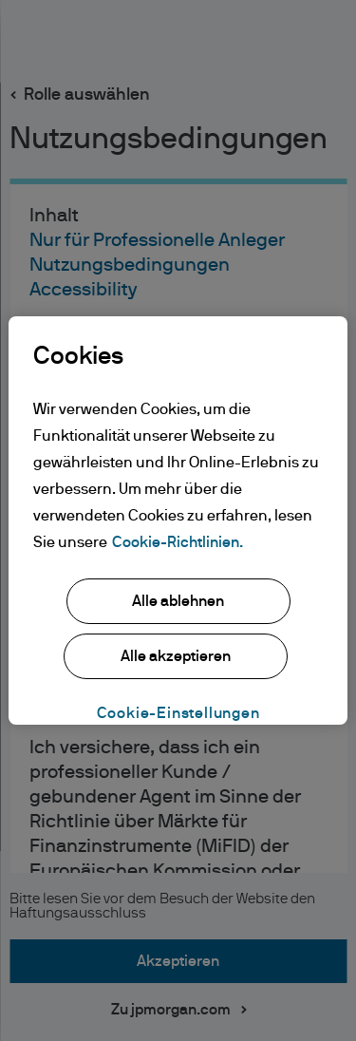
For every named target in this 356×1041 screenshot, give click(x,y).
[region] (178, 520)
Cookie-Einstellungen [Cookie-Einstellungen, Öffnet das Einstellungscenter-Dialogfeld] (178, 713)
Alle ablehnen (178, 601)
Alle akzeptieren (176, 656)
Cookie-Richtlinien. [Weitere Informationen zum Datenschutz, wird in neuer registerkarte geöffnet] (177, 542)
